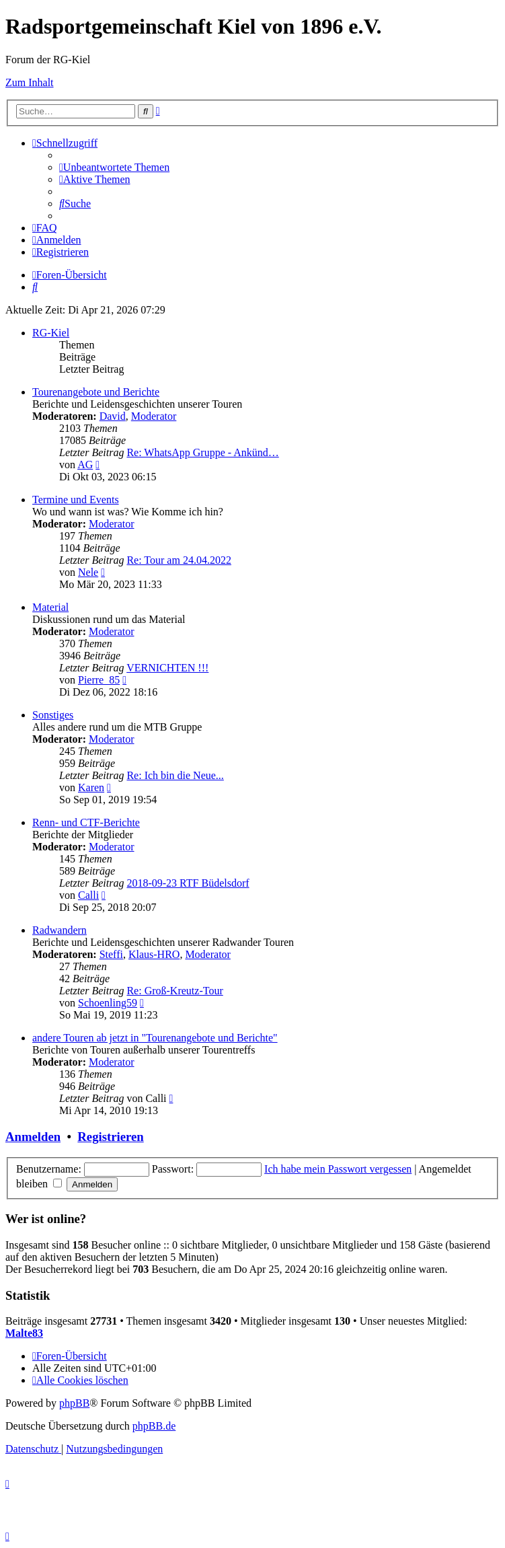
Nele (88, 572)
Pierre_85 (99, 680)
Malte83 (24, 1333)
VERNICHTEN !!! (167, 667)
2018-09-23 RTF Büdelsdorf (187, 883)
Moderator (154, 416)
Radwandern (59, 930)
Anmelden (33, 1137)
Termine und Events (75, 499)
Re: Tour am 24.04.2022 (178, 560)
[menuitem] (114, 167)
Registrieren (110, 1137)
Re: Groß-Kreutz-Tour (174, 990)
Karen (91, 787)
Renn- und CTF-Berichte (86, 822)
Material (50, 607)
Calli (88, 895)
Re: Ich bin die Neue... (174, 775)
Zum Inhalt (29, 82)
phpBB (74, 1403)
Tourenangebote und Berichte (95, 392)
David (113, 416)
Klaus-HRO (154, 954)
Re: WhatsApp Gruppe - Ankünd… (202, 452)
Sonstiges (52, 715)
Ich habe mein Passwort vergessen (338, 1169)
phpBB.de (154, 1426)
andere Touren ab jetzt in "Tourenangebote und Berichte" (155, 1037)
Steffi (111, 954)
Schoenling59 (107, 1002)
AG (85, 464)
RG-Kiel (50, 332)
